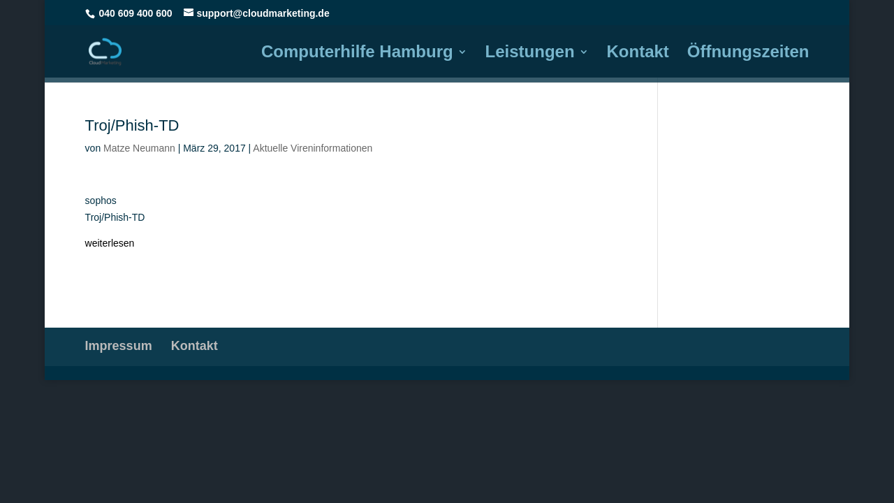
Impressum (118, 346)
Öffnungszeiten (748, 54)
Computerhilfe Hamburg (357, 54)
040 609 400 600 (135, 13)
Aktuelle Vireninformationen (312, 148)
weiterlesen (110, 243)
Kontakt (638, 54)
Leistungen (530, 54)
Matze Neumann (139, 148)
